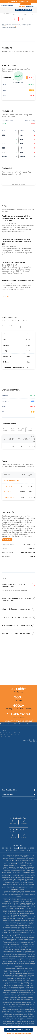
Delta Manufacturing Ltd (11, 480)
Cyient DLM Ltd (8, 492)
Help (32, 3)
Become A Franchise (25, 3)
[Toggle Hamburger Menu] (35, 10)
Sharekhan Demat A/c (11, 26)
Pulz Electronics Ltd (17, 13)
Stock (9, 13)
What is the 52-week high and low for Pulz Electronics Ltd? (17, 599)
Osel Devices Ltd (9, 497)
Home (3, 13)
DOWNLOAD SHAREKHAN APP (19, 1)
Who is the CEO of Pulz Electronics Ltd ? (16, 634)
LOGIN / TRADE (29, 6)
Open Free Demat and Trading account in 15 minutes (18, 1033)
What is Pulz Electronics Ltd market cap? (16, 609)
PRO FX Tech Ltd (9, 486)
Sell (30, 78)
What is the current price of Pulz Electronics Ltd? (13, 585)
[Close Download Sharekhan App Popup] (35, 1)
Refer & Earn (22, 6)
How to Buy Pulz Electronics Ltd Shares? (16, 617)
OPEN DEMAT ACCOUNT (23, 10)
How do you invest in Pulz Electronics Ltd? (17, 625)
